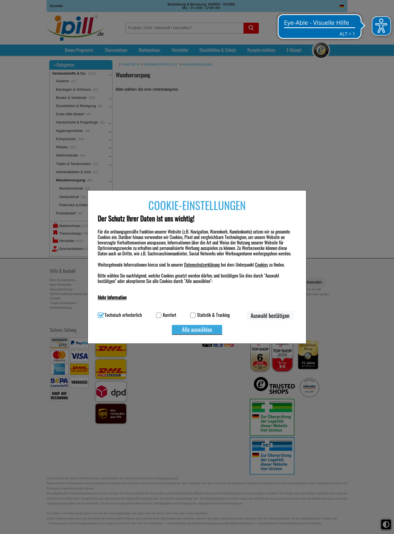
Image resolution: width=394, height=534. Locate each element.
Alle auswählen (197, 330)
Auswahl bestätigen (270, 316)
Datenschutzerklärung (202, 264)
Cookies (261, 264)
